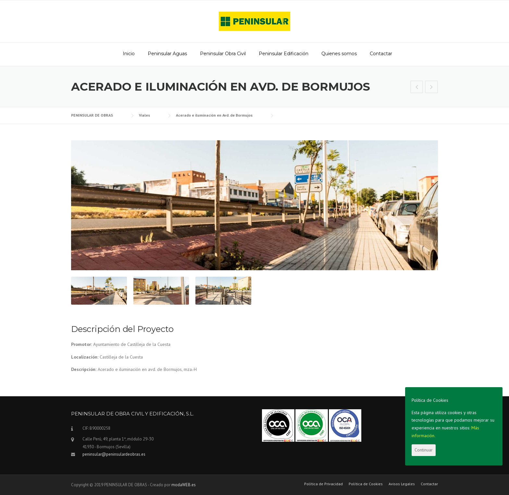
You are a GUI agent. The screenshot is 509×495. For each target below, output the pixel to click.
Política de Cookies (366, 484)
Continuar (424, 450)
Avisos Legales (402, 484)
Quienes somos (339, 54)
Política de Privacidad (323, 484)
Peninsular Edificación (283, 54)
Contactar (381, 54)
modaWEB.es (183, 485)
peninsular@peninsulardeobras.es (113, 454)
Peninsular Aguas (167, 54)
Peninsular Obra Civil (223, 54)
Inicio (129, 54)
